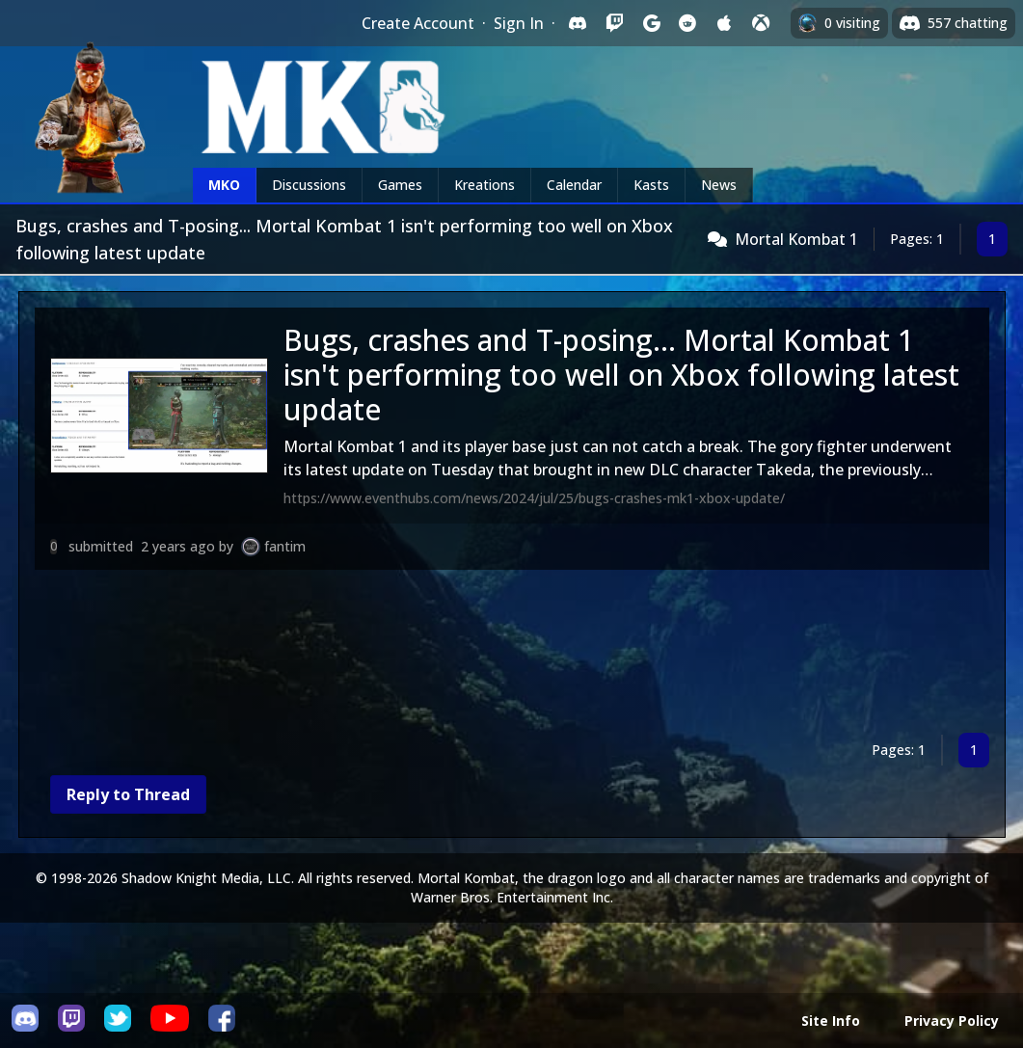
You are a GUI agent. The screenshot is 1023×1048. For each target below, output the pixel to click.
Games (400, 184)
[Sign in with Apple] (724, 23)
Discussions (309, 184)
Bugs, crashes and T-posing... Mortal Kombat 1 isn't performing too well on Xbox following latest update (621, 374)
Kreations (484, 184)
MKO (224, 184)
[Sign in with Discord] (577, 23)
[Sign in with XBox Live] (760, 23)
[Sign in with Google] (650, 23)
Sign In (519, 23)
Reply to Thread (128, 794)
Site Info (830, 1020)
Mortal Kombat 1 (796, 239)
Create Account (418, 23)
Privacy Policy (951, 1020)
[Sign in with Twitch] (614, 23)
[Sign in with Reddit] (687, 23)
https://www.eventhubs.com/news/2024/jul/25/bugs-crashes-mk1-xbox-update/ (534, 498)
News (719, 184)
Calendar (574, 184)
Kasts (651, 184)
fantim (285, 546)
